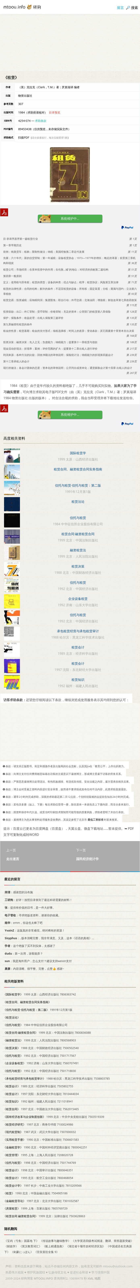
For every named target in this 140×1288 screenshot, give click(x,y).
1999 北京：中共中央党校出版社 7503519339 (53, 1117)
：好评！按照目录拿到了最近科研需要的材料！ (37, 900)
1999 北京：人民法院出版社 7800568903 (39, 1040)
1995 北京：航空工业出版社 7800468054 (38, 1178)
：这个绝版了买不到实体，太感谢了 (29, 946)
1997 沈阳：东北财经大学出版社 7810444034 (41, 1094)
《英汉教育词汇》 (30, 1246)
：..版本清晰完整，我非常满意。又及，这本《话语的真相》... (48, 938)
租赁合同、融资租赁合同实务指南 (78, 469)
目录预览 (54, 112)
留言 (120, 7)
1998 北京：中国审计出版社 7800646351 (38, 1170)
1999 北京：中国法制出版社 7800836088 (47, 1032)
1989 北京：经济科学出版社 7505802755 (38, 1086)
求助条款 (40, 121)
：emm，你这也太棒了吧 (23, 923)
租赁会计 (78, 647)
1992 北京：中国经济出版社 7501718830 (39, 1071)
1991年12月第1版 (37, 1010)
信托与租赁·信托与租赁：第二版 (78, 485)
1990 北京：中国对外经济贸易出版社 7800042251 (45, 1147)
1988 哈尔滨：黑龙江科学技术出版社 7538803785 (56, 1078)
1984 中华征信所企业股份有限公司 (35, 1025)
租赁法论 (78, 501)
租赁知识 (78, 679)
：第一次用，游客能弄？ (23, 953)
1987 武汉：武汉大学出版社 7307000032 (39, 1132)
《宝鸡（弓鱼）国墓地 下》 (21, 1241)
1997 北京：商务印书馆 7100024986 (38, 1124)
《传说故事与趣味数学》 (55, 1241)
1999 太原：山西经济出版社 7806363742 (39, 994)
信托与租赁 (78, 517)
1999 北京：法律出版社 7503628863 (44, 1216)
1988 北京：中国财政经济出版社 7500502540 (41, 1048)
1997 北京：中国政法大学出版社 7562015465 (41, 1109)
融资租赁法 (78, 550)
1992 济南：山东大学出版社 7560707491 (41, 1063)
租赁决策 (78, 566)
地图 (97, 1278)
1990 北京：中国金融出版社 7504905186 (35, 1193)
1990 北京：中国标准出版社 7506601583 (41, 1140)
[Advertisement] (70, 42)
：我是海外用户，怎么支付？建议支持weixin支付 (37, 961)
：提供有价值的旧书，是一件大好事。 (29, 907)
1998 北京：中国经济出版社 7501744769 (39, 1162)
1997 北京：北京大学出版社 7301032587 (41, 1201)
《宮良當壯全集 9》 (46, 1252)
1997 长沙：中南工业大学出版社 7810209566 (42, 1185)
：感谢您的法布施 (18, 892)
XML (91, 1278)
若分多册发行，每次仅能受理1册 (49, 137)
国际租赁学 (78, 453)
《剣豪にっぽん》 (22, 1252)
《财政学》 (11, 1246)
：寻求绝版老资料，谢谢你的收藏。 (32, 915)
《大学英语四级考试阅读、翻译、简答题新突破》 (103, 1241)
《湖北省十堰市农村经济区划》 (85, 1246)
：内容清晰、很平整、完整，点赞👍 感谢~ (33, 969)
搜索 (134, 7)
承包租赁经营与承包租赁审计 (78, 631)
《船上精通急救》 (54, 1246)
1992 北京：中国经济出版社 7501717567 (39, 1055)
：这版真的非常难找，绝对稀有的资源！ (34, 930)
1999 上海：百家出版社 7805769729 (35, 1208)
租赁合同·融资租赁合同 (77, 534)
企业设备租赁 (78, 598)
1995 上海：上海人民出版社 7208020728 (38, 1155)
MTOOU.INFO (43, 1278)
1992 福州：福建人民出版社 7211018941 (38, 1101)
